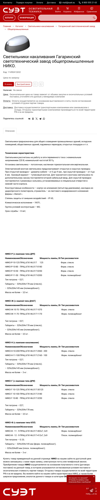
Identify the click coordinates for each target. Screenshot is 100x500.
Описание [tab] (10, 131)
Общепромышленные (18, 29)
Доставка (51, 2)
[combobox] (67, 18)
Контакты (7, 2)
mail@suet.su (68, 2)
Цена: (6, 94)
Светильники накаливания (41, 26)
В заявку (8, 84)
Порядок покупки (24, 2)
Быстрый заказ (23, 84)
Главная (7, 26)
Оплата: (7, 101)
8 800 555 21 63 (89, 2)
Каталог (9, 18)
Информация (27, 18)
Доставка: (8, 107)
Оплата (39, 2)
